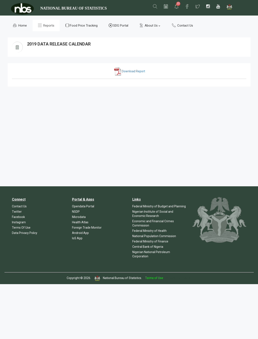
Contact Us (182, 25)
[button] (155, 6)
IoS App (77, 238)
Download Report (129, 71)
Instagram (19, 222)
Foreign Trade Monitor (87, 227)
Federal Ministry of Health (149, 230)
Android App (80, 233)
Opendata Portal (83, 206)
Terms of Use (154, 278)
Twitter (17, 211)
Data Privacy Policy (24, 233)
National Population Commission (154, 236)
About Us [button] (149, 25)
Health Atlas (80, 222)
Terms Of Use (21, 227)
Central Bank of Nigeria (147, 246)
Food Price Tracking (81, 25)
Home (20, 25)
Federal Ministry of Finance (150, 241)
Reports (46, 25)
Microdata (79, 217)
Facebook (18, 217)
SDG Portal (118, 25)
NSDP (76, 211)
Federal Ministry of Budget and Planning (159, 206)
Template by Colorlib (177, 278)
